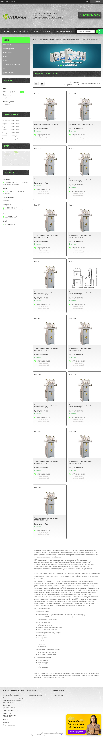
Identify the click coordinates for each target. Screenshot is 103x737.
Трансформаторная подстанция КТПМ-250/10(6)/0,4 (45, 406)
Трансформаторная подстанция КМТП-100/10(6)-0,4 (45, 293)
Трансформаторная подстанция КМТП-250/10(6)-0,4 (45, 349)
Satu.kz (60, 733)
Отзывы (5, 68)
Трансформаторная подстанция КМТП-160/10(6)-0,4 (80, 293)
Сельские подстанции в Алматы (46, 124)
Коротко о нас (58, 695)
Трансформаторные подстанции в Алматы (49, 179)
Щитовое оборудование (11, 695)
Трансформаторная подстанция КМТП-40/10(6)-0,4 (45, 236)
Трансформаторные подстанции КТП (68, 39)
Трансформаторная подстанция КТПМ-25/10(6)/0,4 (80, 349)
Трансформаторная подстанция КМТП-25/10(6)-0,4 (80, 180)
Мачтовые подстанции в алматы (81, 124)
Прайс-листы (7, 52)
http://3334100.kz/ (11, 217)
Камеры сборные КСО (10, 710)
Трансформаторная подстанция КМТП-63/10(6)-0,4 (80, 236)
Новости (5, 57)
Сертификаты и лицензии (11, 64)
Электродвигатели (9, 725)
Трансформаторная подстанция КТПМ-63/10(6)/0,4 (80, 462)
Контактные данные (35, 695)
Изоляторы (6, 705)
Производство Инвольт (47, 39)
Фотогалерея (7, 44)
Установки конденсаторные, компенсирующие (12, 701)
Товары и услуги (20, 31)
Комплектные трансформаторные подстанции (9, 715)
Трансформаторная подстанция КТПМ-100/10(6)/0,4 (45, 462)
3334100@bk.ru (10, 224)
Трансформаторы (9, 708)
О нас (36, 31)
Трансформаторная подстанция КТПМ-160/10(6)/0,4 (80, 406)
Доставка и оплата (64, 31)
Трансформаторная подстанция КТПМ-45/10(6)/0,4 (45, 519)
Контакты (47, 31)
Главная (5, 31)
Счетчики (6, 722)
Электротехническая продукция (13, 698)
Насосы (5, 719)
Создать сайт (4, 1)
